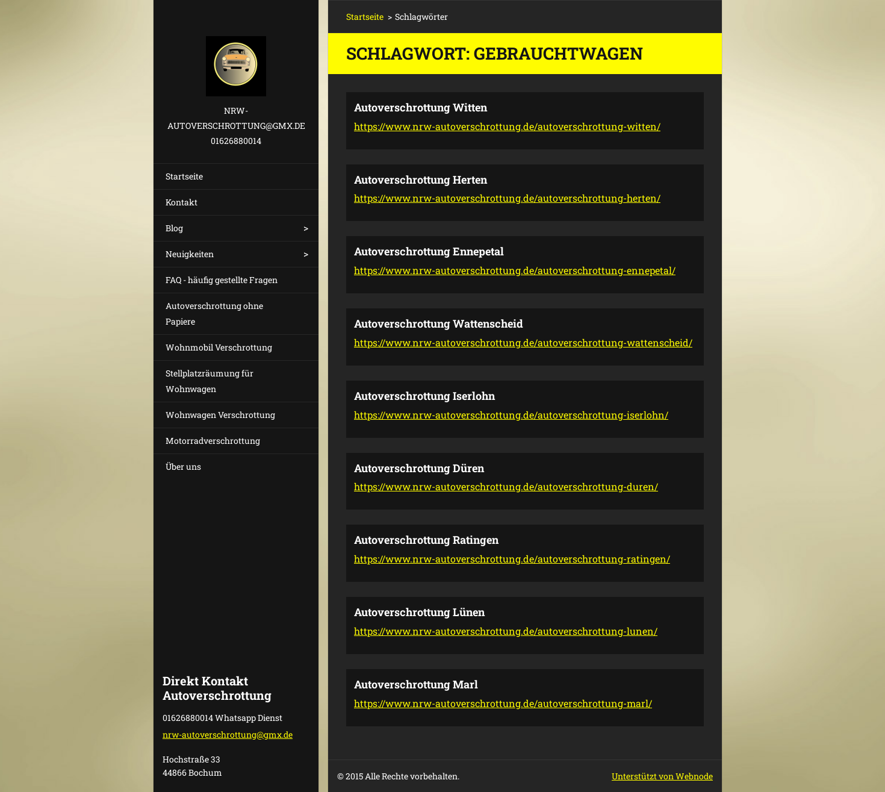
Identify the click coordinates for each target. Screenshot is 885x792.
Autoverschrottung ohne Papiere (214, 313)
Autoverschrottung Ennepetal (429, 251)
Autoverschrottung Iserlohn (424, 395)
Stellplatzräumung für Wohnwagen (209, 380)
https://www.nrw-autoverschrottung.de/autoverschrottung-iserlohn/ (511, 414)
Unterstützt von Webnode (662, 776)
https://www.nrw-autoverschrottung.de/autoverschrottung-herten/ (507, 198)
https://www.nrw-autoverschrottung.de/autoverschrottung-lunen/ (505, 631)
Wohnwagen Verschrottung (220, 414)
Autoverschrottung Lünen (419, 612)
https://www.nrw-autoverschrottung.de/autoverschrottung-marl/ (503, 703)
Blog (174, 228)
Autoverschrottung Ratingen (426, 539)
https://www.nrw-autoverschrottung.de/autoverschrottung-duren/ (506, 486)
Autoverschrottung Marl (416, 684)
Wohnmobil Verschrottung (219, 347)
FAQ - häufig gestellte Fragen (222, 279)
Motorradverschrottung (213, 440)
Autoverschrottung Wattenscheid (438, 323)
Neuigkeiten (190, 254)
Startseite (184, 176)
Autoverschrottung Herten (420, 179)
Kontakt (181, 202)
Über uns (183, 466)
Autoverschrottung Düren (419, 468)
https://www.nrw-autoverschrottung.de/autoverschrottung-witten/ (507, 126)
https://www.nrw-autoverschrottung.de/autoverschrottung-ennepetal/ (514, 270)
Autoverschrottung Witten (420, 107)
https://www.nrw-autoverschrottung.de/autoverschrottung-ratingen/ (512, 558)
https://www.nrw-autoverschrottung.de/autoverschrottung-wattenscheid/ (523, 342)
